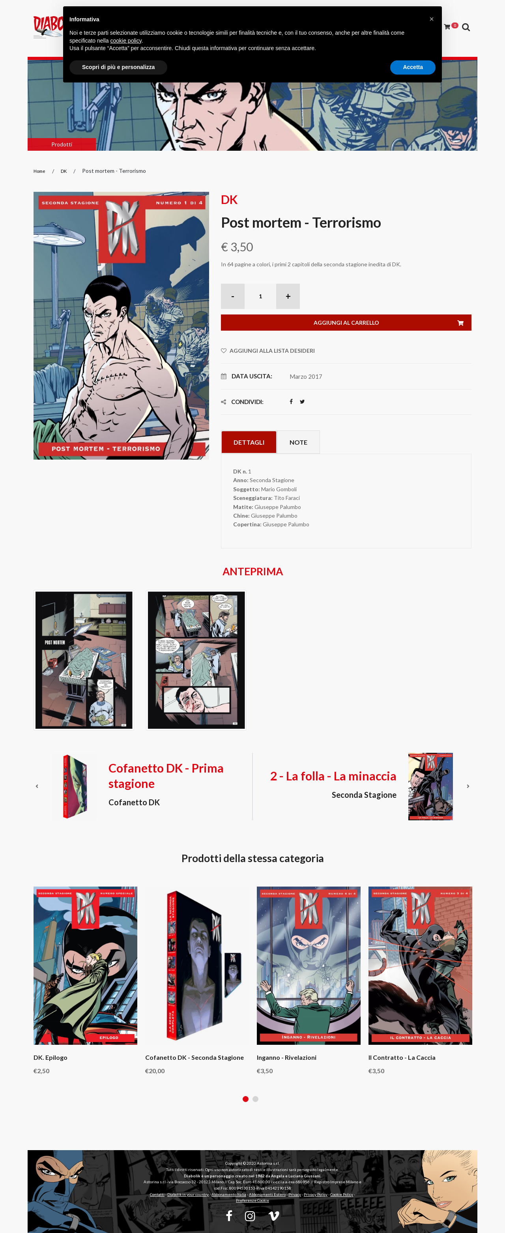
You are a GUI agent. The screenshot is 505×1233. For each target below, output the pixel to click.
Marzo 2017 (306, 376)
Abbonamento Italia (228, 1194)
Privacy (294, 1194)
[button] (431, 19)
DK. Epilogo (50, 1057)
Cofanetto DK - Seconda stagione (194, 1057)
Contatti (157, 1194)
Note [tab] (298, 442)
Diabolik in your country (188, 1194)
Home (39, 171)
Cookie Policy (341, 1194)
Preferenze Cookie (252, 1200)
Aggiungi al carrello (393, 323)
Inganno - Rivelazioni (286, 1057)
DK (64, 171)
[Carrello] (451, 27)
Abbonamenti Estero (267, 1194)
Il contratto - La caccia (402, 1057)
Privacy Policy (315, 1194)
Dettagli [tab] (249, 442)
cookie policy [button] (126, 40)
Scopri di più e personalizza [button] (118, 67)
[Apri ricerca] (465, 27)
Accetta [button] (413, 67)
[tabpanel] (85, 980)
